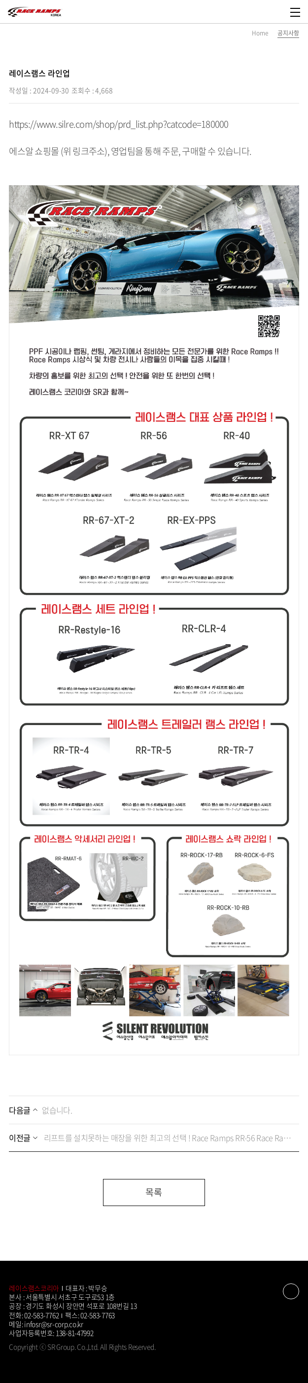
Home (260, 33)
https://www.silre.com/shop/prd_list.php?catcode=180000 (118, 124)
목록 (153, 1192)
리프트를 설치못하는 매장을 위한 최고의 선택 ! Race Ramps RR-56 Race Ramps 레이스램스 (151, 1137)
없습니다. (40, 1110)
